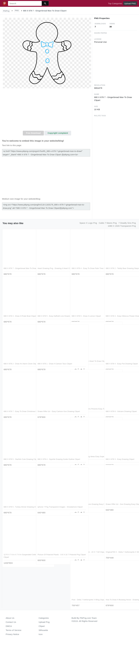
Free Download (33, 133)
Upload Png (44, 622)
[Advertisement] (47, 110)
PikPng (6, 11)
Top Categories (115, 3)
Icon (41, 634)
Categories (44, 618)
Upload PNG (130, 3)
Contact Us (11, 622)
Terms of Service (13, 630)
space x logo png (88, 223)
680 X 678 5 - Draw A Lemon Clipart (86, 310)
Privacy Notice (12, 634)
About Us (10, 618)
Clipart (42, 626)
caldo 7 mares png (108, 223)
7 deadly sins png (127, 223)
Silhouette (43, 630)
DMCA (9, 626)
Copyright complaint (58, 133)
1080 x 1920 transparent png (122, 226)
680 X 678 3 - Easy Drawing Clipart (120, 454)
